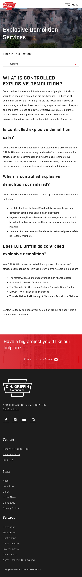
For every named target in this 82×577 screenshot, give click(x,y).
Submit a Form (11, 454)
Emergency (9, 532)
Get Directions (11, 409)
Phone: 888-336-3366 (16, 449)
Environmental (11, 549)
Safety (6, 491)
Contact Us (9, 502)
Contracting (9, 538)
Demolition (9, 527)
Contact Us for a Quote (41, 359)
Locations (8, 486)
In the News (9, 497)
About (6, 480)
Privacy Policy (11, 508)
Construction (10, 554)
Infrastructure (11, 543)
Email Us (8, 460)
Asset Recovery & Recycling (19, 560)
